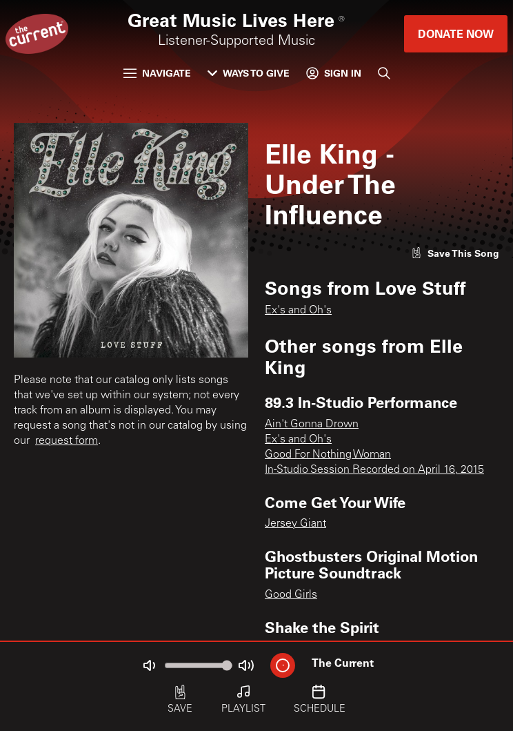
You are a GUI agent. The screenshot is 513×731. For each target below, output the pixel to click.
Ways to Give (249, 72)
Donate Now (456, 33)
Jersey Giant (295, 523)
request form (66, 441)
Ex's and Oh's (298, 310)
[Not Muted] (149, 665)
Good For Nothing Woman (328, 454)
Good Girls (291, 595)
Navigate (157, 72)
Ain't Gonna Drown (312, 424)
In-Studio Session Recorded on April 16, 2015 (374, 470)
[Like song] (455, 253)
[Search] (384, 73)
